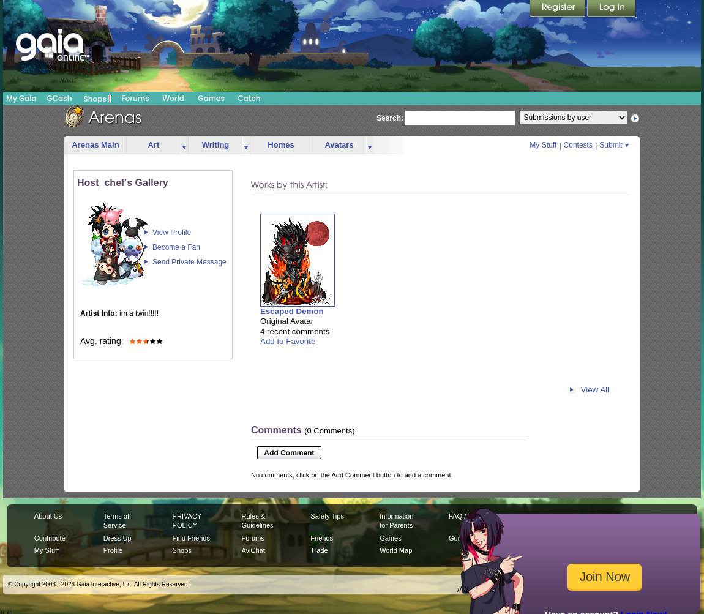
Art (154, 144)
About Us (48, 516)
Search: (389, 118)
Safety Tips (327, 516)
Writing (216, 144)
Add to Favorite (287, 341)
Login (611, 9)
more (184, 145)
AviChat (252, 550)
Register (558, 9)
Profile (112, 550)
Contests (578, 145)
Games (211, 98)
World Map (396, 550)
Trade (319, 550)
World (173, 98)
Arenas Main (95, 144)
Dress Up (117, 538)
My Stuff (543, 145)
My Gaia (21, 98)
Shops (97, 98)
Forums (135, 98)
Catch (249, 98)
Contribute (50, 538)
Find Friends (191, 538)
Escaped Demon (292, 311)
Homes (281, 144)
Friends (321, 538)
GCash (59, 98)
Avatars (338, 144)
